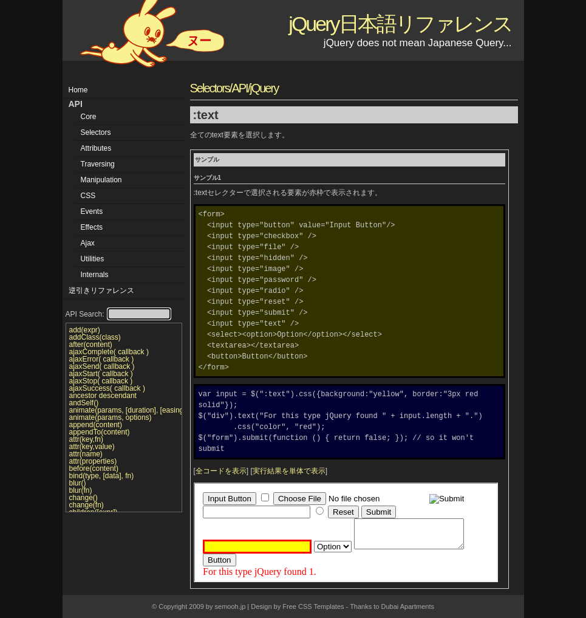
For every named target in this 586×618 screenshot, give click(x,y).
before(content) (93, 468)
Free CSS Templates (313, 606)
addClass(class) (95, 337)
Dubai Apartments (407, 606)
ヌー (199, 40)
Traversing (98, 164)
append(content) (95, 424)
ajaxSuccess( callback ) (107, 388)
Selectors (96, 132)
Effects (92, 227)
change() (83, 497)
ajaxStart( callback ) (101, 373)
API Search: (118, 314)
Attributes (96, 148)
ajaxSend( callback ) (102, 366)
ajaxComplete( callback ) (109, 351)
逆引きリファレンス (101, 290)
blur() (77, 483)
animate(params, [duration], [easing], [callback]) (124, 410)
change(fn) (86, 505)
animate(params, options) (110, 417)
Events (92, 211)
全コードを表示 (221, 471)
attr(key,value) (92, 446)
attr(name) (86, 454)
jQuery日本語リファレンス (399, 23)
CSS (88, 195)
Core (89, 116)
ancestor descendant (103, 395)
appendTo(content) (99, 432)
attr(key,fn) (86, 439)
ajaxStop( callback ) (101, 381)
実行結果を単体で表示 (289, 471)
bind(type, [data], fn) (101, 475)
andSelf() (84, 403)
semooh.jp (230, 606)
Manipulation (101, 180)
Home (78, 90)
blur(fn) (80, 490)
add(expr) (84, 330)
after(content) (90, 344)
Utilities (92, 259)
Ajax (88, 243)
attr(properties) (93, 461)
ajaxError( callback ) (101, 359)
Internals (95, 274)
